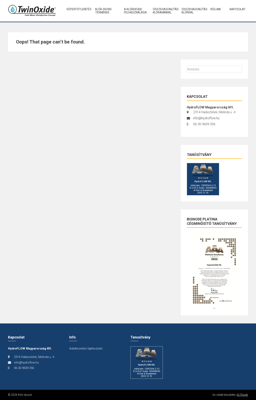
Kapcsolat (238, 9)
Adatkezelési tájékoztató (86, 348)
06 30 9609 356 (204, 124)
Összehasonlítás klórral (193, 11)
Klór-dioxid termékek (103, 11)
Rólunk (215, 9)
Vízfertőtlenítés (77, 9)
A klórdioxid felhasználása (135, 11)
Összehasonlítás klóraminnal (164, 11)
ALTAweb (242, 394)
